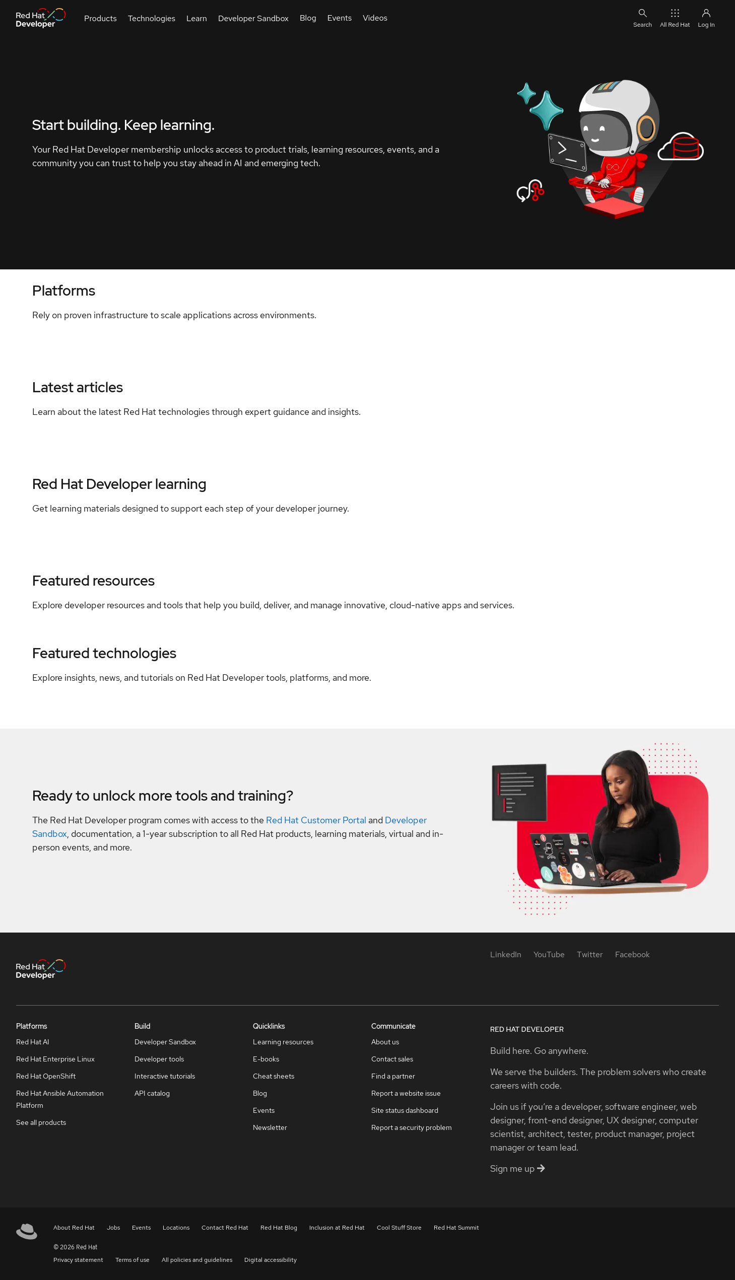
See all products (41, 1122)
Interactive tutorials (165, 1076)
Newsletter (270, 1127)
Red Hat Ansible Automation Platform (60, 1099)
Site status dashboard (404, 1110)
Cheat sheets (273, 1076)
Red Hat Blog (278, 1228)
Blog (260, 1093)
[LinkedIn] (505, 954)
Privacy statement (78, 1260)
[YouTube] (549, 954)
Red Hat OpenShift (46, 1076)
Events (264, 1110)
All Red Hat (675, 18)
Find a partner (393, 1076)
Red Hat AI (32, 1041)
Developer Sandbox (165, 1041)
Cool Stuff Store (399, 1228)
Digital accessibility (270, 1260)
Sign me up (517, 1168)
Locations (176, 1228)
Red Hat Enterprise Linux (55, 1058)
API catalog (152, 1093)
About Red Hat (74, 1228)
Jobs (113, 1228)
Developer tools (159, 1058)
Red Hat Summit (456, 1228)
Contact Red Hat (225, 1228)
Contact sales (392, 1058)
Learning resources (283, 1041)
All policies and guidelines (197, 1260)
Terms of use (132, 1260)
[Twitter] (590, 954)
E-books (266, 1058)
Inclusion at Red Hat (337, 1228)
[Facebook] (632, 954)
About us (385, 1041)
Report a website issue (406, 1093)
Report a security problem (411, 1127)
